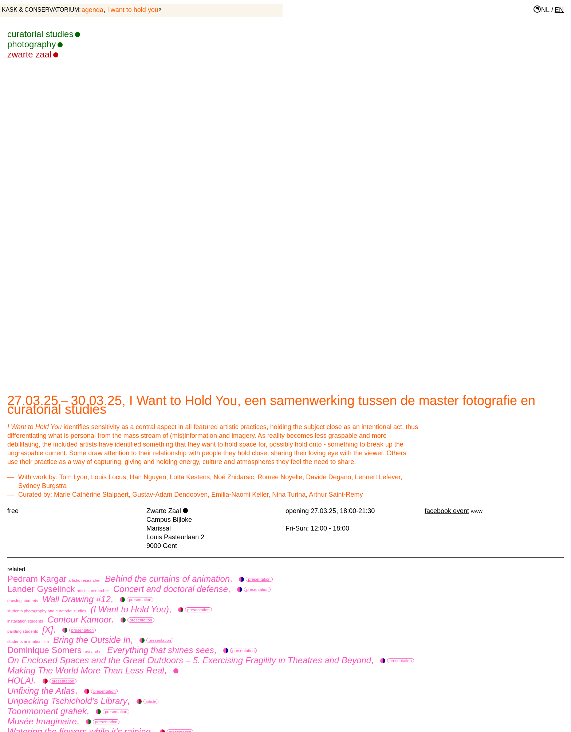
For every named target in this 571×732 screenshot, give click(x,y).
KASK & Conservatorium (40, 10)
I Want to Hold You (132, 9)
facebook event (447, 511)
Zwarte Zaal (32, 54)
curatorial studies (43, 34)
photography (35, 44)
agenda (92, 9)
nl (545, 9)
